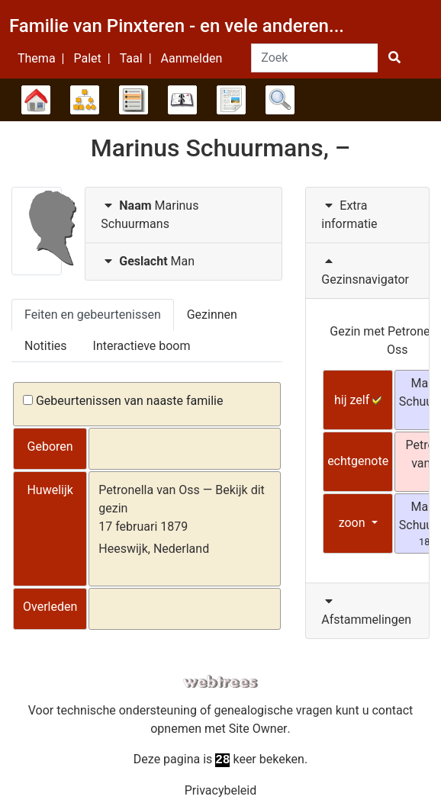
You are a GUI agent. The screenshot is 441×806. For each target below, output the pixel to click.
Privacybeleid (220, 790)
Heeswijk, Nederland (153, 548)
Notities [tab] (45, 346)
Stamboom (36, 100)
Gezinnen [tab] (212, 314)
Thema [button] (37, 58)
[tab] (183, 215)
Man (148, 261)
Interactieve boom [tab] (142, 346)
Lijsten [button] (133, 100)
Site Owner (258, 728)
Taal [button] (131, 58)
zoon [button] (354, 522)
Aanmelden (192, 58)
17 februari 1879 (143, 526)
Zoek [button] (280, 100)
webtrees (220, 682)
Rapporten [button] (231, 100)
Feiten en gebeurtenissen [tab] (92, 314)
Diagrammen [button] (84, 100)
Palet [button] (87, 58)
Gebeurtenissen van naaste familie (123, 400)
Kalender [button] (182, 100)
